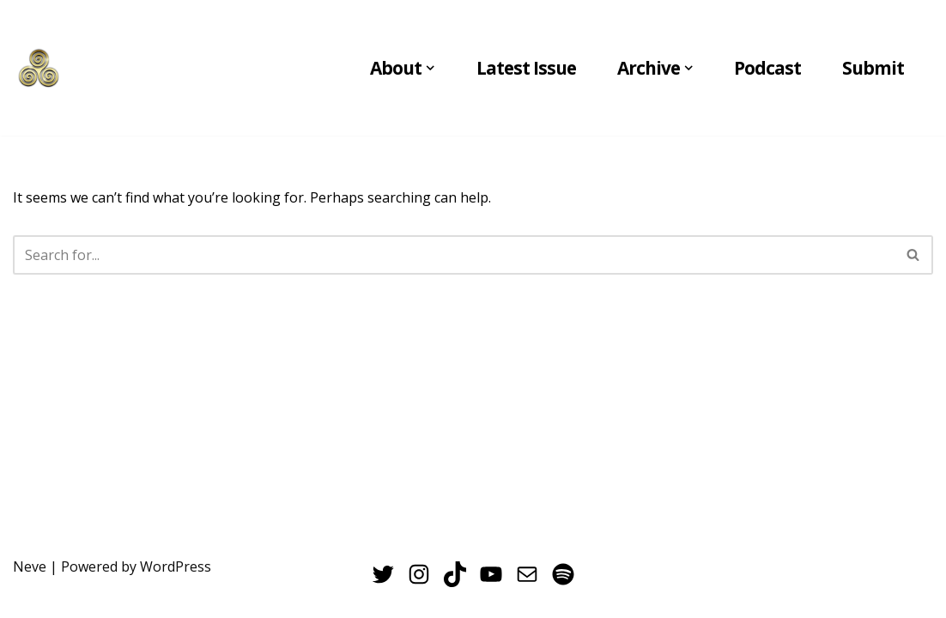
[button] (430, 68)
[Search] (453, 255)
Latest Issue (526, 68)
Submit (873, 68)
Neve (29, 566)
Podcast (767, 68)
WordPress (175, 566)
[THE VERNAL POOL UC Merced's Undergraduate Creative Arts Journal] (38, 68)
